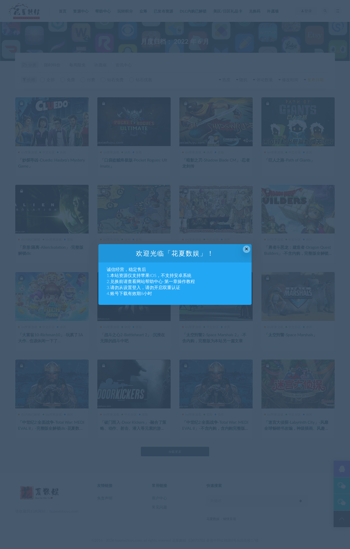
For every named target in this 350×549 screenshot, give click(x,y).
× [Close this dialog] (246, 249)
